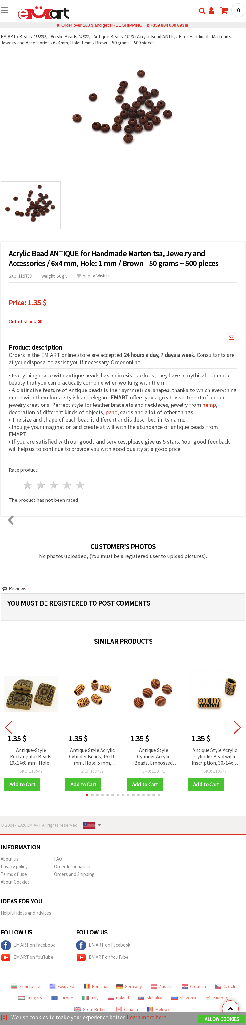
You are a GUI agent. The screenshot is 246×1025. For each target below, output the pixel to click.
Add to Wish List (95, 275)
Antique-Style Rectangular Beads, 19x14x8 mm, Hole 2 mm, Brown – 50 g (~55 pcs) (31, 757)
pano (112, 412)
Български (25, 986)
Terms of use (14, 874)
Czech (225, 986)
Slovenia (183, 998)
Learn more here (146, 1017)
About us (10, 859)
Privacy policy (14, 866)
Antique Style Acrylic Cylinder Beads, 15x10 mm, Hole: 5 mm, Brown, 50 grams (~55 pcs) (92, 757)
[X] (4, 1017)
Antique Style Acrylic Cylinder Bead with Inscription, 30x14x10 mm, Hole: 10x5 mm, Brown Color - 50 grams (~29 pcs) (215, 757)
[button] (87, 795)
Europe (62, 998)
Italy (90, 998)
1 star (28, 485)
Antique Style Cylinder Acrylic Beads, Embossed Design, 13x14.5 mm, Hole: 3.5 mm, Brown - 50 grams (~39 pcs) (153, 757)
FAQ (58, 859)
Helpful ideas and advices (26, 913)
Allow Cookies (222, 1019)
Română (95, 986)
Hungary (30, 998)
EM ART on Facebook (28, 945)
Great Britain (90, 1009)
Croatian (194, 986)
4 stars (67, 485)
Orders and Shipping (74, 874)
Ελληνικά (62, 986)
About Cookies (15, 882)
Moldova (159, 1009)
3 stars (54, 485)
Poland (118, 998)
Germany (129, 986)
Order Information (72, 866)
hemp (209, 404)
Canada (127, 1009)
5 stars (80, 485)
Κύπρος (216, 998)
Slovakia (150, 998)
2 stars (41, 485)
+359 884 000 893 (167, 25)
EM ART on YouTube (27, 957)
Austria (162, 986)
